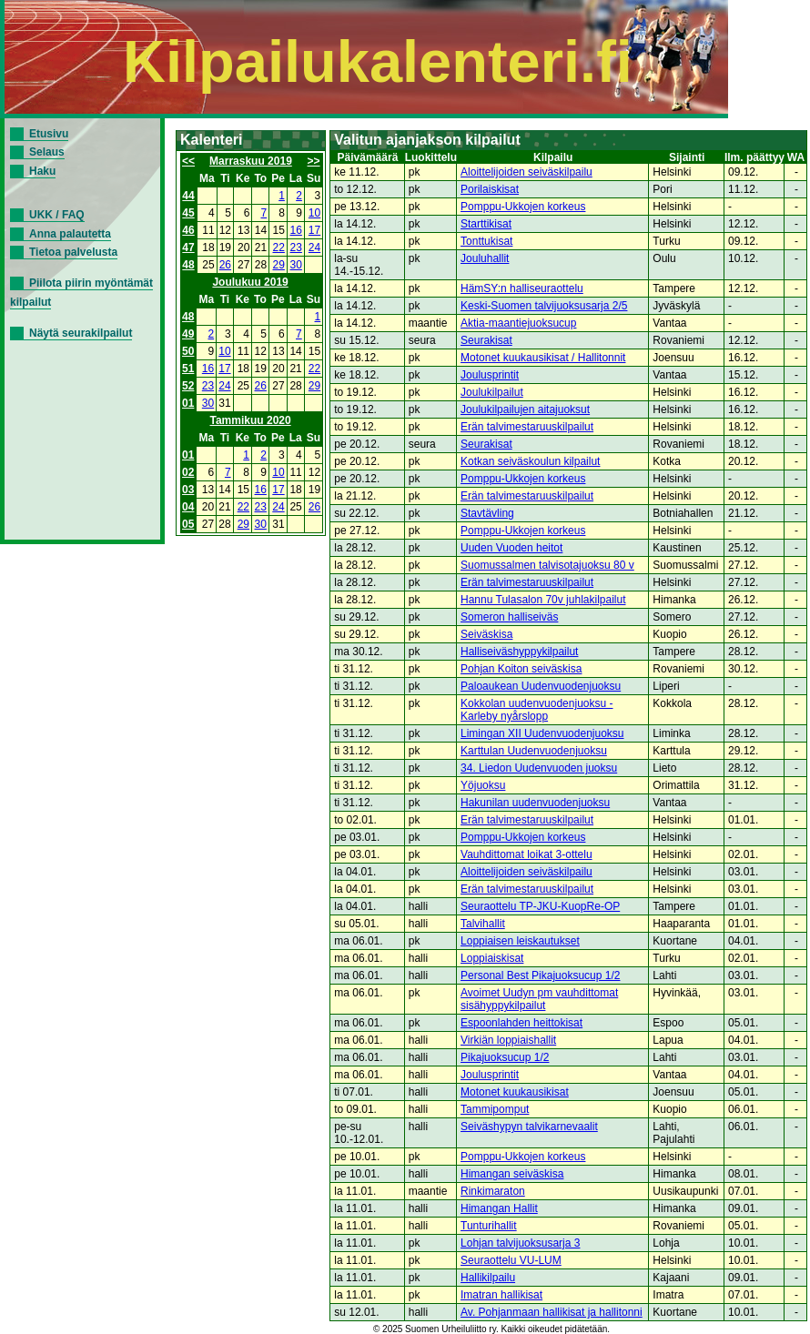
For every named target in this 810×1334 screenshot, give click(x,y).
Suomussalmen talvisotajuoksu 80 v (547, 565)
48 (188, 264)
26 (225, 264)
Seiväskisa (486, 634)
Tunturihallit (489, 1225)
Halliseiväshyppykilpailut (519, 651)
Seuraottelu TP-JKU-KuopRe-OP (540, 906)
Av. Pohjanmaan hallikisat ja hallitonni (552, 1312)
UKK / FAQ (57, 214)
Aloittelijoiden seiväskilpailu (526, 172)
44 (188, 195)
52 (188, 385)
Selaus (47, 152)
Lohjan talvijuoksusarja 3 (520, 1243)
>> (314, 161)
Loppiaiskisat (492, 958)
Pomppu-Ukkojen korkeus (523, 206)
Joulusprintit (490, 375)
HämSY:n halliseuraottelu (522, 288)
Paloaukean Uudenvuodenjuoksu (541, 686)
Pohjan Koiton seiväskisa (521, 668)
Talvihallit (483, 923)
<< (188, 161)
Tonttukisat (486, 241)
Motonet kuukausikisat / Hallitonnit (543, 357)
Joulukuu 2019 (250, 282)
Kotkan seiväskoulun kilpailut (530, 461)
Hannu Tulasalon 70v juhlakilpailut (543, 599)
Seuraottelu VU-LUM (511, 1260)
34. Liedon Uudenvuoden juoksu (539, 768)
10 (314, 213)
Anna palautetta (70, 233)
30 (296, 264)
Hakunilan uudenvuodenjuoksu (535, 802)
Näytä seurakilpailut (80, 333)
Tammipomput (495, 1109)
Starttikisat (486, 223)
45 (188, 213)
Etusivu (48, 133)
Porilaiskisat (490, 189)
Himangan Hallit (499, 1208)
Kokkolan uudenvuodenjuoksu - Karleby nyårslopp (537, 710)
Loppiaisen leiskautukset (520, 941)
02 (188, 472)
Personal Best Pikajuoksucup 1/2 (540, 975)
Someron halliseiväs (509, 617)
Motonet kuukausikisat (515, 1092)
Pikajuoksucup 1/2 (505, 1057)
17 (314, 230)
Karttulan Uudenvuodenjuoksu (534, 750)
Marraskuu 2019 (250, 161)
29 (279, 264)
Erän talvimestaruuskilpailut (527, 426)
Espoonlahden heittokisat (521, 1022)
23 (296, 247)
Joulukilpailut (492, 392)
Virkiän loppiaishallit (508, 1040)
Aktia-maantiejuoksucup (518, 323)
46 (188, 230)
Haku (42, 171)
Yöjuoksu (483, 785)
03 (188, 489)
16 (296, 230)
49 (188, 334)
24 (314, 247)
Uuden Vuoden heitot (511, 547)
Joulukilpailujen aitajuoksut (525, 409)
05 (188, 524)
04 (188, 506)
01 (188, 403)
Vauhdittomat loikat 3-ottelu (526, 854)
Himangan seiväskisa (512, 1173)
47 (188, 247)
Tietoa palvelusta (73, 252)
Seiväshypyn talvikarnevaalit (529, 1126)
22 (279, 247)
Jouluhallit (485, 258)
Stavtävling (487, 513)
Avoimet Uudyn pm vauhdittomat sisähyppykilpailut (539, 999)
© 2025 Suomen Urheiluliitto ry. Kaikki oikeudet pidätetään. (491, 1329)
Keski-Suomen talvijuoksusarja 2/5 (544, 305)
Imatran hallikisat (501, 1295)
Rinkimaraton (493, 1191)
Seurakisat (486, 340)
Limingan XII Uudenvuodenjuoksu (542, 733)
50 (188, 351)
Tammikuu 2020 (250, 420)
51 (188, 368)
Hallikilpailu (488, 1277)
